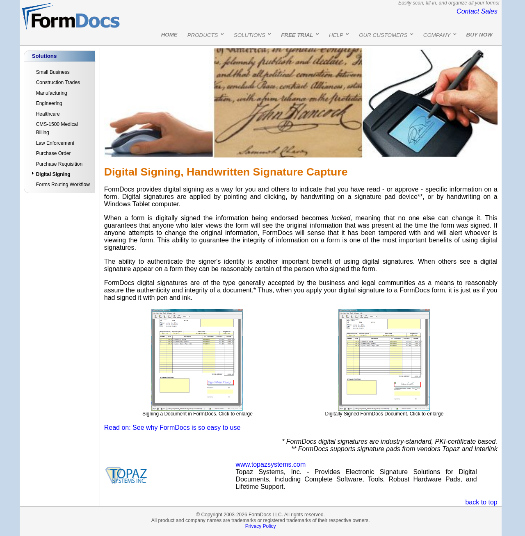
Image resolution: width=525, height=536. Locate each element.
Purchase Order (53, 153)
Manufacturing (51, 93)
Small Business (53, 72)
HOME (169, 35)
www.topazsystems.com (271, 464)
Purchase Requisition (59, 164)
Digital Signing (53, 174)
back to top (481, 502)
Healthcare (48, 114)
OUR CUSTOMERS (383, 35)
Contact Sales (477, 11)
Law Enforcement (55, 143)
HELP (336, 35)
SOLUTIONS (249, 35)
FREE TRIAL (297, 35)
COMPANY (436, 35)
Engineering (49, 103)
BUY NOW (479, 35)
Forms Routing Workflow (63, 184)
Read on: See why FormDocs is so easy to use (172, 427)
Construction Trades (58, 82)
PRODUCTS (202, 35)
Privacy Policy (260, 526)
